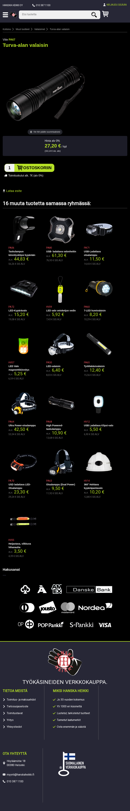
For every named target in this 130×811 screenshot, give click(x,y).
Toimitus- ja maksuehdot (21, 699)
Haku (95, 14)
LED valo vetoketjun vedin (61, 310)
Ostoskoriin (37, 167)
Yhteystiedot (14, 726)
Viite (5, 39)
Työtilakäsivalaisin (94, 366)
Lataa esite (12, 191)
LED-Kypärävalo (17, 310)
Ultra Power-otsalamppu (22, 425)
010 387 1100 (43, 5)
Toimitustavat (15, 713)
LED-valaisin (53, 366)
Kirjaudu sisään (117, 4)
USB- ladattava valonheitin (61, 251)
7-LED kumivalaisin (95, 310)
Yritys (10, 720)
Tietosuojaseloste (17, 706)
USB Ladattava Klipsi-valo (98, 425)
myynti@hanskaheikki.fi (20, 774)
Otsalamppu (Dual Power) (60, 484)
